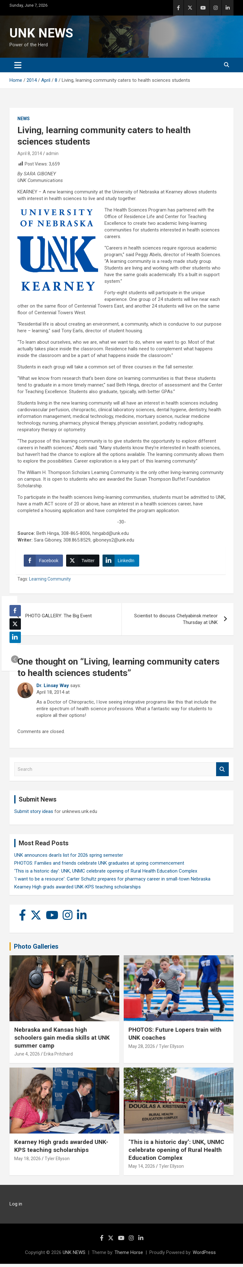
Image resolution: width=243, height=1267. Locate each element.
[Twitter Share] (84, 562)
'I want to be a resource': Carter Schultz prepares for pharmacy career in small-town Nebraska (112, 882)
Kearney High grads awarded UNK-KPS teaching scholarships (77, 890)
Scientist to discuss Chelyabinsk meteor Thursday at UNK (176, 622)
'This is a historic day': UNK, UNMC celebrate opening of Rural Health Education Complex (105, 874)
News (23, 118)
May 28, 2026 (141, 1049)
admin (52, 153)
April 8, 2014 (29, 153)
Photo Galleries (36, 949)
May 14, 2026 (141, 1169)
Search (222, 772)
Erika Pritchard (58, 1057)
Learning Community (50, 582)
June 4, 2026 (27, 1057)
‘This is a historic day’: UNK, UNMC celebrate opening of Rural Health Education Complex (176, 1152)
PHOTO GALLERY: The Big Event (58, 619)
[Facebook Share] (45, 562)
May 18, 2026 (27, 1161)
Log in (15, 1207)
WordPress (204, 1255)
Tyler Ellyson (171, 1049)
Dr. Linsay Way (52, 689)
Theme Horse (129, 1255)
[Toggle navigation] (17, 65)
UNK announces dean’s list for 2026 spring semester (68, 858)
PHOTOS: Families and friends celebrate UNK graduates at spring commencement (99, 866)
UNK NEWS (41, 33)
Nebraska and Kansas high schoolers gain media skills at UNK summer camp (62, 1040)
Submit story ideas (33, 814)
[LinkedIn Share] (122, 562)
